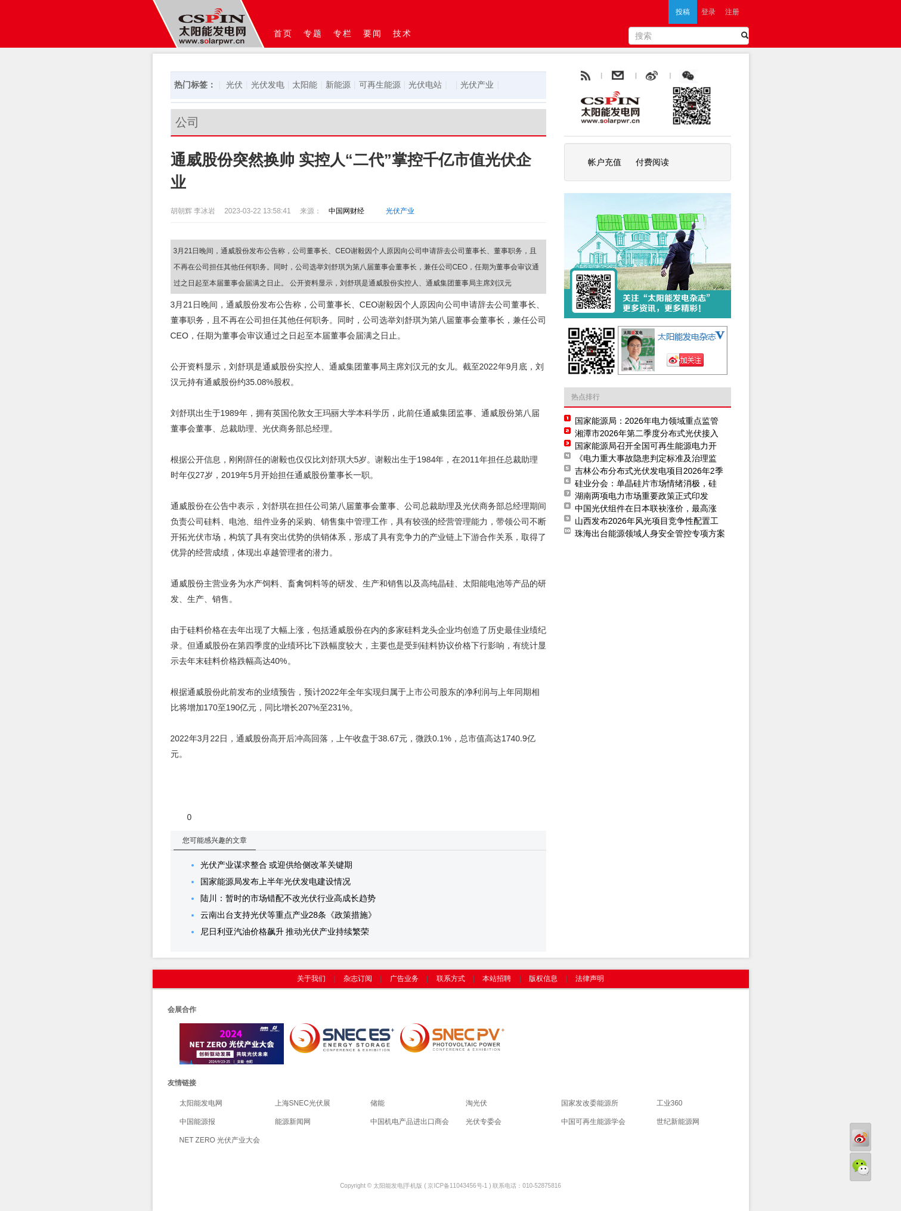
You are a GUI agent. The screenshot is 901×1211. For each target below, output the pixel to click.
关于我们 (311, 978)
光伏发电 (267, 84)
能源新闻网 (293, 1121)
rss (584, 76)
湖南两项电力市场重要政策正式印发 (641, 496)
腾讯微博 (714, 76)
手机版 (413, 1185)
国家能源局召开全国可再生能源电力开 (646, 446)
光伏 (234, 84)
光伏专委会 (483, 1121)
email (647, 76)
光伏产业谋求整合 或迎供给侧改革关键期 (276, 865)
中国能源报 (197, 1121)
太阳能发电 (388, 1185)
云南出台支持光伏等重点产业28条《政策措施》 (288, 915)
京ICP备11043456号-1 (457, 1185)
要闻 (373, 33)
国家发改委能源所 (589, 1103)
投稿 (683, 12)
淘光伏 (476, 1103)
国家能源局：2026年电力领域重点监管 (647, 421)
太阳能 (304, 84)
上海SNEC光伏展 (302, 1103)
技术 (403, 33)
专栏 (343, 33)
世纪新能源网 (678, 1121)
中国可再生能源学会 (593, 1121)
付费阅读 (652, 162)
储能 (377, 1103)
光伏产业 (477, 84)
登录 (708, 12)
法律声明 (589, 978)
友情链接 (182, 1083)
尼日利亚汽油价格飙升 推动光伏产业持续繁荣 (285, 931)
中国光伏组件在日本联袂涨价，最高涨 (646, 508)
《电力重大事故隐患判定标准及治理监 (646, 458)
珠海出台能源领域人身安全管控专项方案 (650, 533)
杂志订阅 (357, 978)
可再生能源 (380, 84)
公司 (187, 122)
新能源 (338, 84)
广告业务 (404, 978)
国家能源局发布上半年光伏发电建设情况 (275, 881)
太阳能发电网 (200, 1103)
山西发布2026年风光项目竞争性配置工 (647, 521)
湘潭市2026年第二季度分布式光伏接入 (647, 433)
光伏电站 (425, 84)
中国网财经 (342, 211)
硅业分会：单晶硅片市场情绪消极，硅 (646, 483)
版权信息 (543, 978)
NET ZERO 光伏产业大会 (220, 1140)
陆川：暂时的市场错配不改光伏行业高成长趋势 (288, 898)
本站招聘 (496, 978)
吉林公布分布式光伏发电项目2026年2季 (649, 471)
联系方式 (450, 978)
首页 (284, 33)
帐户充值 (604, 162)
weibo (679, 76)
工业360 (670, 1103)
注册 (732, 12)
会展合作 (182, 1009)
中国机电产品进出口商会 (409, 1121)
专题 (314, 33)
